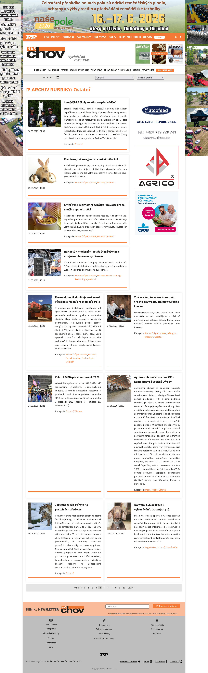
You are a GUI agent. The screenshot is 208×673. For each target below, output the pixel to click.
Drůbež (73, 70)
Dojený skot (40, 70)
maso (148, 489)
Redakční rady (104, 633)
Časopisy (56, 37)
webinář (92, 279)
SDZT (79, 661)
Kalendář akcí (165, 70)
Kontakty (147, 37)
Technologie (124, 70)
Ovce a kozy (83, 70)
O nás (46, 37)
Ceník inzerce (157, 629)
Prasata (64, 70)
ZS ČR (56, 661)
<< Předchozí (79, 587)
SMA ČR (71, 661)
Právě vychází (148, 70)
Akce (51, 647)
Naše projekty (84, 37)
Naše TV (113, 37)
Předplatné (69, 37)
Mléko (155, 489)
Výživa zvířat (97, 70)
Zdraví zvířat (110, 70)
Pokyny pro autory (104, 629)
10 (124, 587)
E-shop (51, 638)
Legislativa (150, 547)
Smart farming (113, 275)
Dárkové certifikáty (51, 633)
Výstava (78, 411)
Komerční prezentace (85, 182)
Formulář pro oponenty (104, 638)
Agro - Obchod (134, 37)
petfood (110, 182)
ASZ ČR (64, 661)
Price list (157, 633)
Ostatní (136, 70)
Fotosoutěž (51, 642)
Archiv (122, 37)
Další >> (131, 587)
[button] (166, 606)
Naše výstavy (100, 37)
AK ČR (50, 661)
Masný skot (53, 70)
